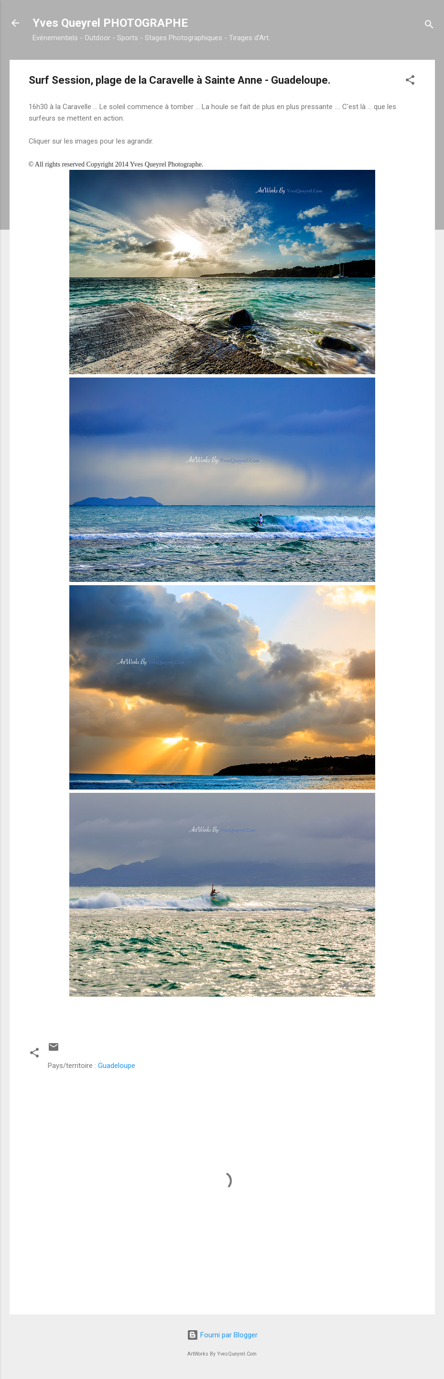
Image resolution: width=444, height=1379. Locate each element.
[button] (410, 81)
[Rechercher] (429, 26)
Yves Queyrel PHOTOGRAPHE (110, 23)
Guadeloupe (116, 1065)
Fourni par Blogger (222, 1335)
